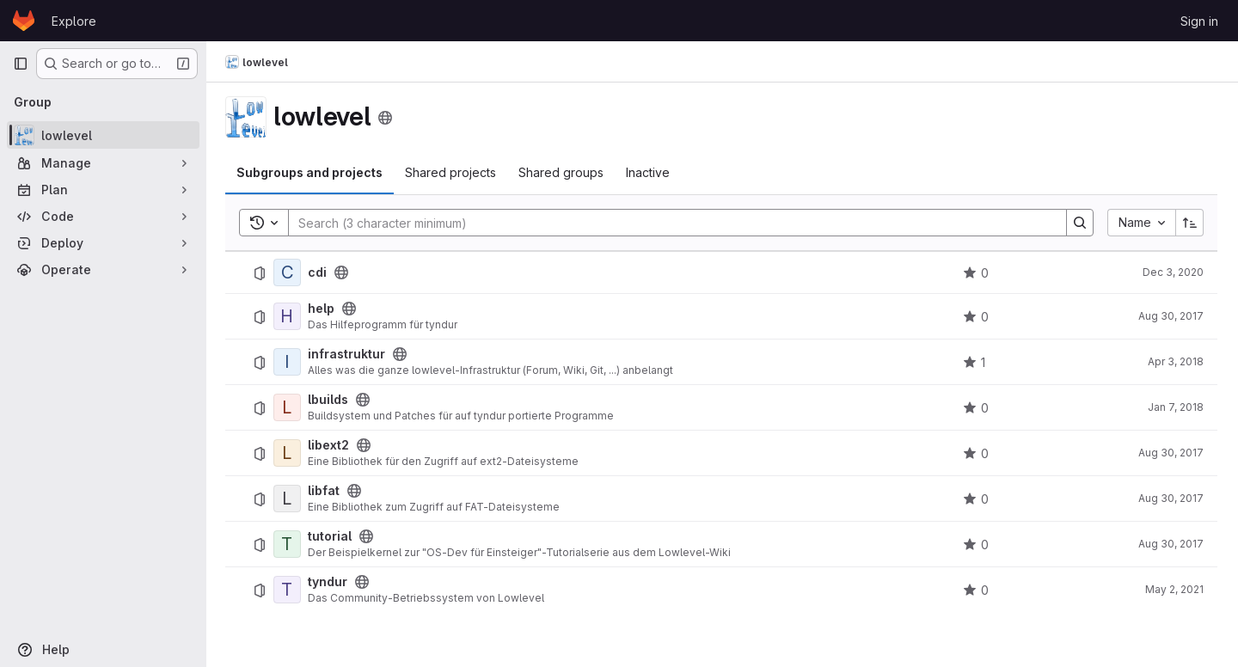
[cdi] (289, 272)
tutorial (331, 536)
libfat (325, 491)
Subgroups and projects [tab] (311, 172)
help (323, 308)
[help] (289, 316)
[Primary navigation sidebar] (20, 63)
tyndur (329, 582)
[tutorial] (289, 544)
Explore (74, 21)
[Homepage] (23, 20)
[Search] (669, 222)
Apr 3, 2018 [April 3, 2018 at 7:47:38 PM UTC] (1176, 361)
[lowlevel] (103, 135)
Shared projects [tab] (452, 172)
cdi (319, 272)
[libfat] (289, 498)
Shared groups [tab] (562, 172)
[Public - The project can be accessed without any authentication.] (343, 272)
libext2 (330, 445)
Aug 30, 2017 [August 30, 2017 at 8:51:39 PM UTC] (1171, 452)
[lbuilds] (289, 407)
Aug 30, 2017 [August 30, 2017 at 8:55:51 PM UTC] (1171, 498)
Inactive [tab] (649, 172)
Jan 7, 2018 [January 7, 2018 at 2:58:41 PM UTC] (1176, 407)
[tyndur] (289, 589)
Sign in (1199, 21)
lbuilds (330, 400)
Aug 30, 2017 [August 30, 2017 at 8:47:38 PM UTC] (1171, 543)
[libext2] (289, 453)
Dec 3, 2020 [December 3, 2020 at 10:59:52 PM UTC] (1173, 272)
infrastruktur (348, 354)
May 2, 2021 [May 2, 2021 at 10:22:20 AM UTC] (1174, 589)
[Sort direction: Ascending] (1190, 222)
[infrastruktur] (289, 362)
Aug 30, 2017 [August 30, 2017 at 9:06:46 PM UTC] (1171, 315)
